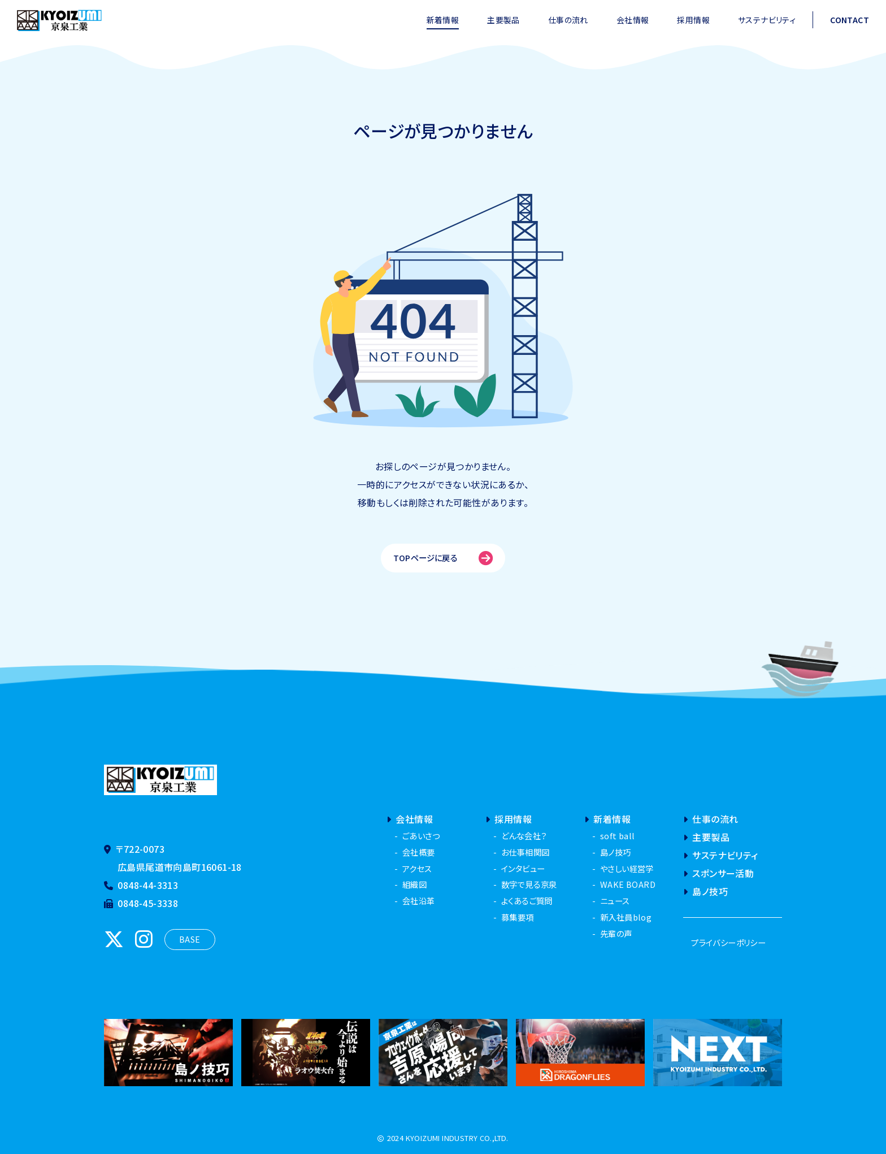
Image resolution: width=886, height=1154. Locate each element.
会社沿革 (418, 900)
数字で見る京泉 (529, 884)
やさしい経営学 (627, 868)
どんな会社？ (523, 835)
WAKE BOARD (627, 884)
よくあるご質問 (527, 900)
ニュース (615, 900)
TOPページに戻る (443, 558)
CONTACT (849, 19)
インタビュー (523, 868)
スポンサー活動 (718, 873)
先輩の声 (616, 933)
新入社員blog (626, 917)
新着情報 (443, 19)
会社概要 (418, 852)
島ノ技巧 (615, 852)
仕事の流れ (568, 19)
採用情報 (693, 19)
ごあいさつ (421, 835)
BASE (190, 939)
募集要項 (517, 917)
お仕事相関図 (525, 852)
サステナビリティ (767, 19)
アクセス (417, 868)
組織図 (414, 884)
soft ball (617, 835)
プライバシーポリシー (728, 942)
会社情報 (632, 19)
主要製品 (503, 19)
